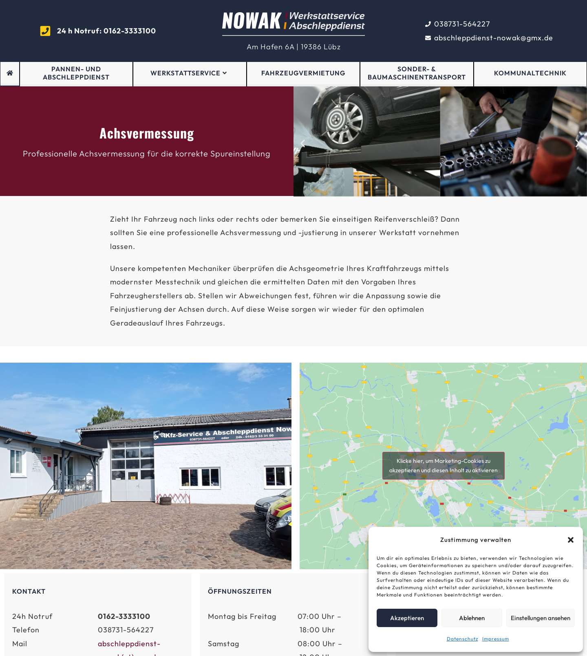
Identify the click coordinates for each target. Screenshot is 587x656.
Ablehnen (472, 618)
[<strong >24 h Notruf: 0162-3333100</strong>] (45, 31)
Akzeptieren (407, 618)
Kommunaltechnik (530, 73)
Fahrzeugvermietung (303, 73)
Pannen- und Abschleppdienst (76, 73)
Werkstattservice (188, 73)
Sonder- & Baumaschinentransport (417, 73)
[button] (571, 540)
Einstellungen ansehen (540, 618)
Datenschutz (462, 639)
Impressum (495, 639)
